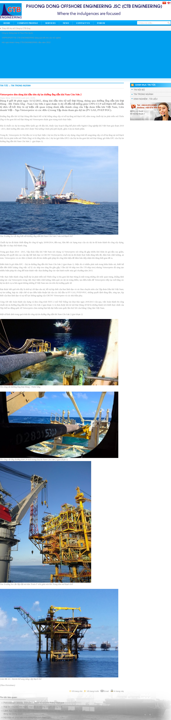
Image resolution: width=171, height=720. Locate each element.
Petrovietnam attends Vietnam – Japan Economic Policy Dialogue (34, 703)
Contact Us (83, 23)
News (66, 23)
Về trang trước (91, 691)
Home (6, 23)
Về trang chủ (75, 691)
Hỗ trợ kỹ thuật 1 (137, 111)
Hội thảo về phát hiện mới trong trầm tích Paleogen (27, 717)
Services (50, 23)
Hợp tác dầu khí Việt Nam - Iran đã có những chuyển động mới (32, 707)
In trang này (117, 691)
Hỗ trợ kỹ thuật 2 (137, 114)
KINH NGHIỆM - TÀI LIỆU (145, 99)
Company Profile (27, 23)
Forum (101, 23)
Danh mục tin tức (145, 85)
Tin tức (4, 85)
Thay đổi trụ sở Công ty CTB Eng (16, 28)
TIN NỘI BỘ (139, 90)
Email (105, 691)
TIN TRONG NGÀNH (20, 85)
